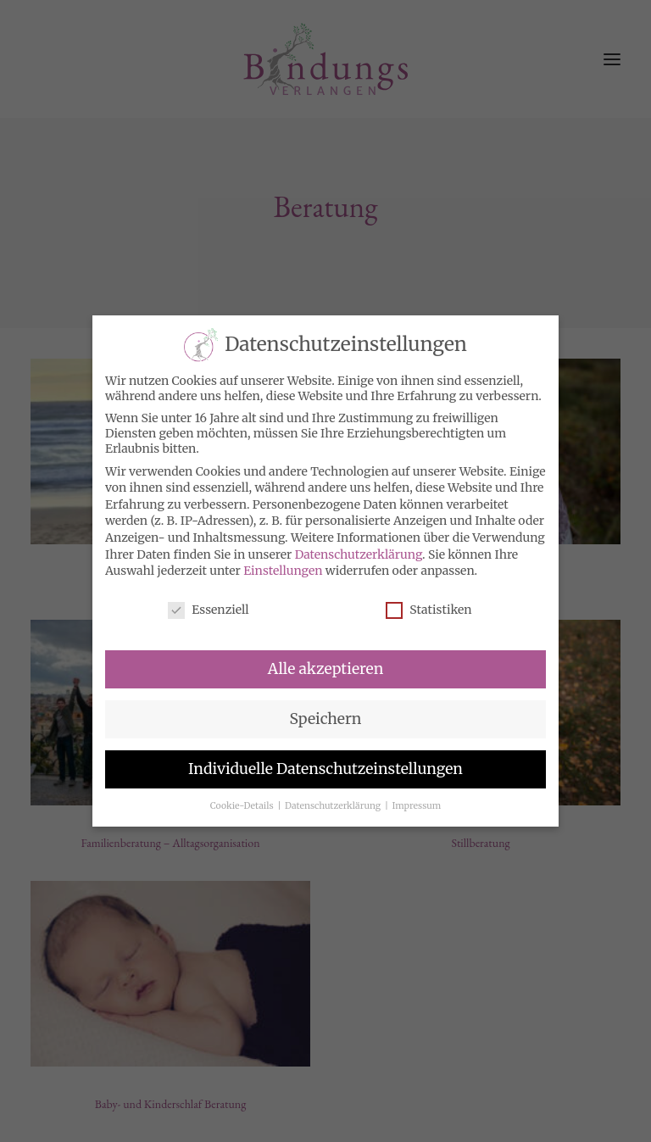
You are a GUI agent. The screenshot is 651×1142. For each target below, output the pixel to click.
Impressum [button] (417, 805)
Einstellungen (282, 570)
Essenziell (208, 609)
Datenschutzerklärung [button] (334, 805)
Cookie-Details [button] (242, 805)
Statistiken (428, 609)
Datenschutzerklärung (358, 554)
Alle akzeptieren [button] (325, 669)
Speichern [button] (326, 719)
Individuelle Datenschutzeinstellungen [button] (325, 769)
